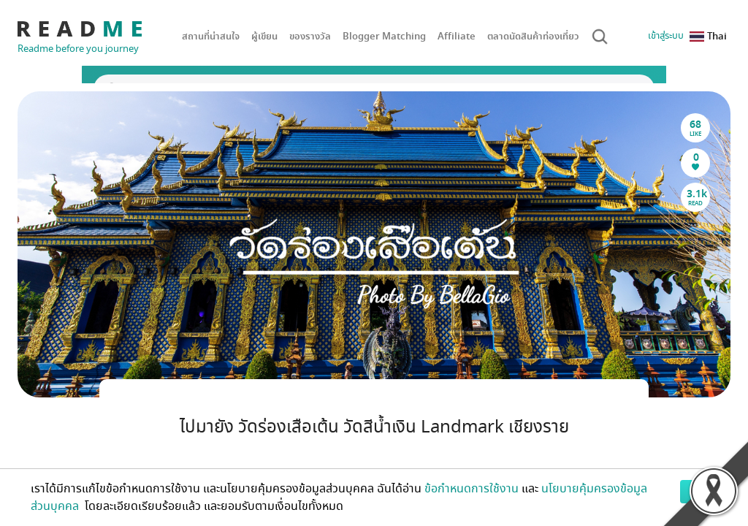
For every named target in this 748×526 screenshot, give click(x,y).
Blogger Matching (384, 36)
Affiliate (457, 36)
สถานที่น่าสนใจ (211, 36)
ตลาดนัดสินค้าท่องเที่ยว (533, 36)
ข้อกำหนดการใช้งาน (471, 489)
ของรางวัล (310, 36)
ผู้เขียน (264, 36)
